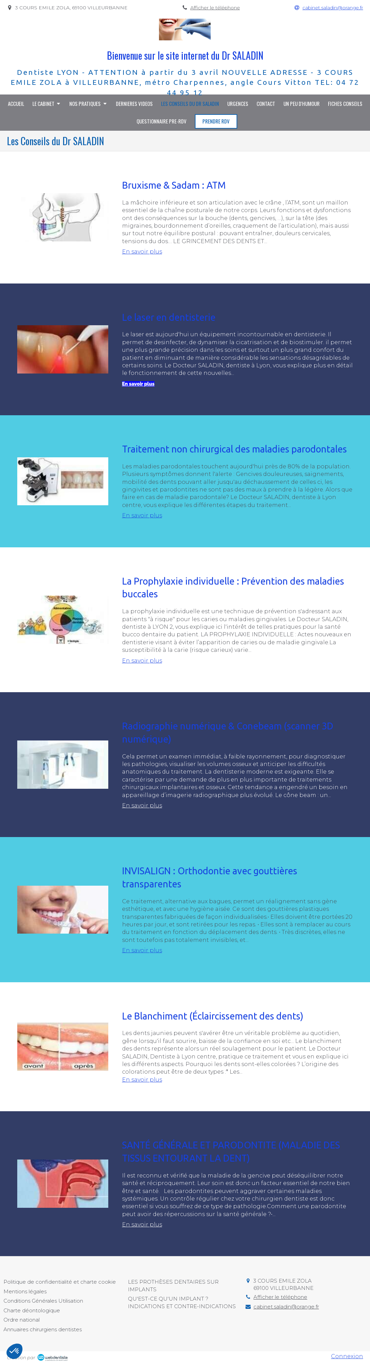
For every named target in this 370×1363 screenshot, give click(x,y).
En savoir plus (142, 251)
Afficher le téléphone (215, 7)
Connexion (347, 1356)
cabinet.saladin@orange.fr (286, 1306)
